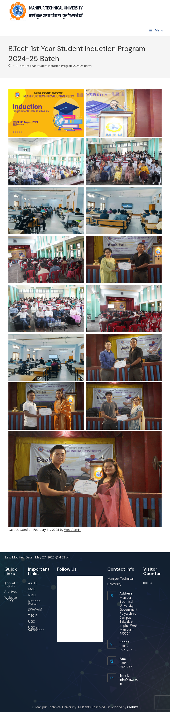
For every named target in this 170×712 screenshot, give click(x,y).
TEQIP (33, 615)
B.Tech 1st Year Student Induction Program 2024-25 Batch (54, 66)
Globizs (132, 707)
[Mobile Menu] (156, 30)
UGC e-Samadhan (36, 628)
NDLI (32, 595)
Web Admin (72, 529)
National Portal (34, 602)
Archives (10, 591)
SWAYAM (35, 609)
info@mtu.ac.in (129, 681)
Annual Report (9, 584)
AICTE (32, 583)
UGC (31, 621)
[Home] (9, 66)
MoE (31, 589)
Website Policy (10, 598)
